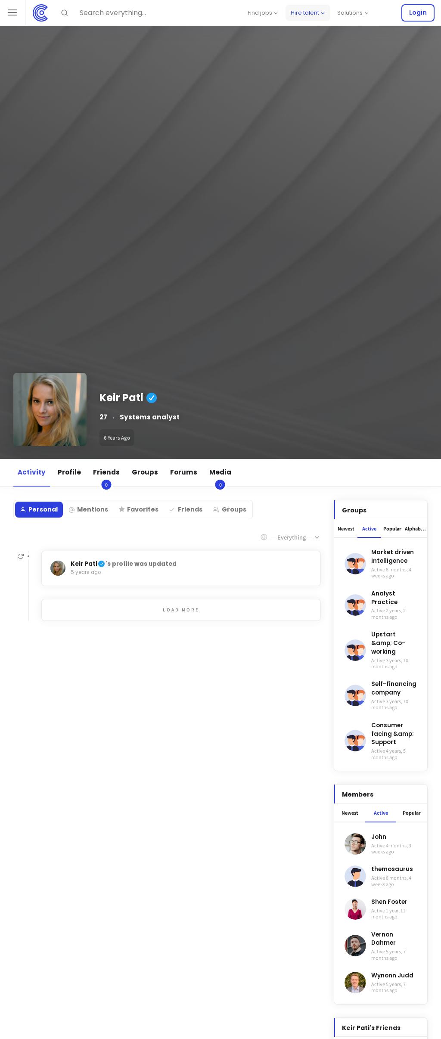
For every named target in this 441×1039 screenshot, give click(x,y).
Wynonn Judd (392, 975)
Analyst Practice (384, 597)
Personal (43, 509)
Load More (181, 610)
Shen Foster (389, 902)
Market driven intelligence (392, 556)
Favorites (142, 509)
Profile (69, 472)
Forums (183, 472)
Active (369, 528)
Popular (392, 528)
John (378, 837)
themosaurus (392, 869)
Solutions (350, 12)
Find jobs (260, 12)
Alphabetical (416, 528)
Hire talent (305, 12)
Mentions (92, 509)
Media (220, 477)
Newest (346, 528)
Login (418, 12)
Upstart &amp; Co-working (388, 642)
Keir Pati (84, 564)
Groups (145, 472)
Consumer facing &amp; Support (392, 733)
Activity (32, 472)
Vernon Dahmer (383, 938)
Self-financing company (393, 688)
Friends (106, 477)
